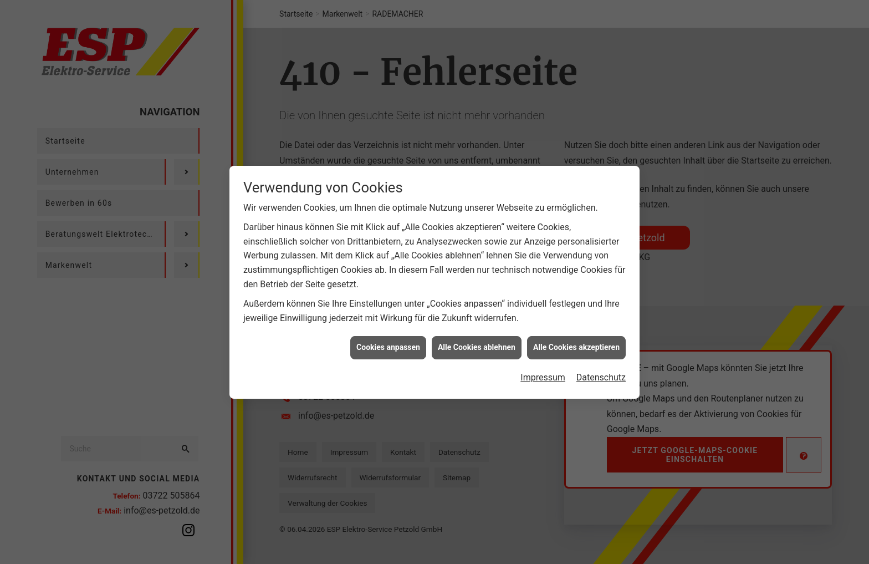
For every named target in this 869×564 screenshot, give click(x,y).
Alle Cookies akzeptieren (576, 345)
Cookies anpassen (388, 345)
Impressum (542, 375)
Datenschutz (601, 375)
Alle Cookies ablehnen (476, 345)
